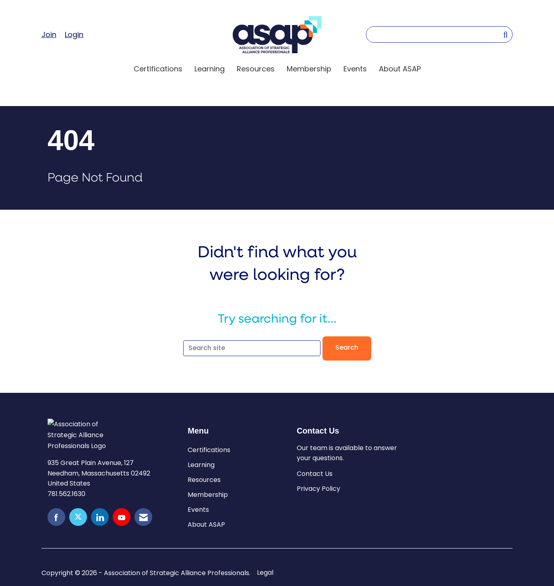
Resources (256, 69)
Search (346, 348)
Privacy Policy (318, 488)
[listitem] (52, 34)
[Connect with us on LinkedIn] (100, 517)
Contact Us (315, 473)
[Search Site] (505, 34)
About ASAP (400, 69)
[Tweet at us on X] (78, 517)
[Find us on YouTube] (121, 517)
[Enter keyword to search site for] (434, 34)
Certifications (158, 69)
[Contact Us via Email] (143, 517)
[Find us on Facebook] (56, 517)
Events (355, 69)
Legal (265, 572)
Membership (309, 69)
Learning (209, 69)
